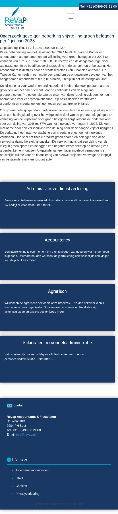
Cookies (21, 486)
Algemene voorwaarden (32, 470)
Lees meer (56, 311)
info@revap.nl (26, 434)
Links (19, 478)
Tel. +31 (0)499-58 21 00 (98, 6)
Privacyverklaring (27, 493)
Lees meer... (44, 205)
